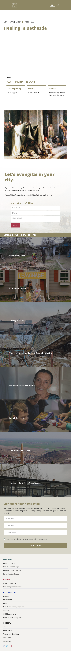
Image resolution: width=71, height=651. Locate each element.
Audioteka (7, 641)
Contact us (7, 637)
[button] (38, 5)
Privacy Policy (8, 630)
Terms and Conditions (11, 634)
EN (52, 5)
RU (58, 5)
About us (6, 627)
